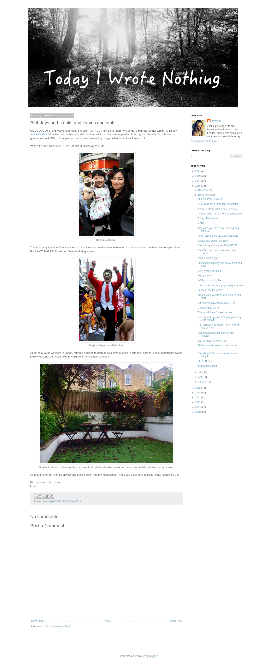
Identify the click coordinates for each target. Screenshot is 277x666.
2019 (198, 176)
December (204, 190)
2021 (198, 171)
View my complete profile (205, 141)
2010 (198, 412)
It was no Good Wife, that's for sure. (217, 208)
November (204, 194)
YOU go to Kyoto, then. (210, 280)
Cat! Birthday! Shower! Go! (212, 340)
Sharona (216, 120)
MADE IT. (203, 223)
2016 (198, 185)
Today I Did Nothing (208, 218)
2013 (198, 397)
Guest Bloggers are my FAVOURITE (217, 245)
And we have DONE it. (210, 199)
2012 (198, 402)
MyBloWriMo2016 (72, 501)
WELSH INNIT (205, 275)
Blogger (153, 656)
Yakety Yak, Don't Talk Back (213, 240)
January (203, 381)
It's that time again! (208, 366)
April (201, 376)
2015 (198, 387)
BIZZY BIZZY (205, 361)
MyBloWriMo (55, 501)
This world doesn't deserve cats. (215, 312)
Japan (45, 501)
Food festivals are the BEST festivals (218, 235)
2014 (198, 392)
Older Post (176, 620)
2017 (198, 181)
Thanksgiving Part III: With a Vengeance (220, 213)
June (201, 372)
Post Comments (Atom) (58, 626)
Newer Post (37, 620)
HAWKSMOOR (42, 134)
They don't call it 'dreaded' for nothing (218, 204)
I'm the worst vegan (208, 258)
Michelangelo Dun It (208, 307)
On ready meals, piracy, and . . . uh (217, 302)
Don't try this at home (209, 270)
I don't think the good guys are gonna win (220, 285)
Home (107, 620)
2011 (198, 407)
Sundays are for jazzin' (210, 290)
